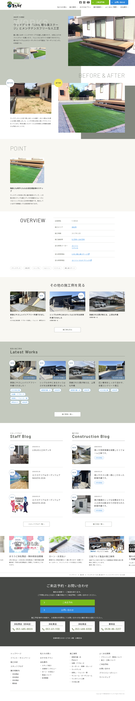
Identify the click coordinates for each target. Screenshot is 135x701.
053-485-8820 (24, 628)
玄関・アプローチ (22, 320)
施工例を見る (67, 330)
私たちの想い (62, 7)
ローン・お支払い (48, 671)
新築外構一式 (54, 320)
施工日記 (14, 662)
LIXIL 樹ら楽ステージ (81, 254)
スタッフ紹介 (47, 665)
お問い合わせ (120, 2)
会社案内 (123, 7)
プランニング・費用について (111, 657)
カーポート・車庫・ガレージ (82, 666)
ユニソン (75, 245)
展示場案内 (98, 7)
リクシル (75, 248)
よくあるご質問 (111, 7)
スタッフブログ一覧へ (36, 524)
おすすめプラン (85, 7)
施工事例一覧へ (67, 414)
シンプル (37, 268)
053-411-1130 (53, 628)
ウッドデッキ (16, 268)
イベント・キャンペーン (20, 658)
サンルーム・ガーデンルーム (82, 675)
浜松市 (74, 227)
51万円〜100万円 (78, 239)
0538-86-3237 (113, 628)
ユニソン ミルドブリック (82, 260)
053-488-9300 (83, 628)
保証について (47, 675)
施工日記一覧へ (98, 524)
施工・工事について (108, 660)
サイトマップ (104, 677)
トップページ (16, 653)
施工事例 (73, 7)
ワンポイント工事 (78, 678)
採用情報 (45, 678)
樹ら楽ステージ (70, 268)
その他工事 (14, 320)
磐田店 (14, 683)
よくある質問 (104, 653)
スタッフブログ (17, 666)
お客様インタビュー (49, 668)
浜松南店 (15, 680)
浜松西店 (15, 674)
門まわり (43, 320)
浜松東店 (15, 677)
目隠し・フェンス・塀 (34, 320)
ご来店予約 (100, 2)
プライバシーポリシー (108, 672)
